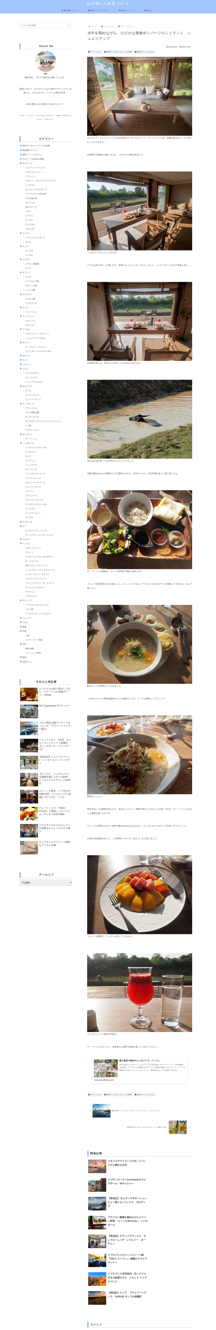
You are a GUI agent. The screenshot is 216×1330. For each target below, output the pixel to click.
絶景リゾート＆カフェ (99, 10)
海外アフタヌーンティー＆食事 (118, 52)
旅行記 (149, 11)
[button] (68, 25)
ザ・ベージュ (94, 52)
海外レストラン (127, 10)
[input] (45, 25)
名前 (89, 1292)
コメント (92, 1260)
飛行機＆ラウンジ (70, 10)
